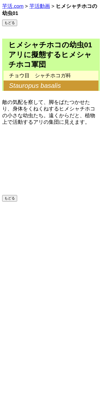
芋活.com (12, 6)
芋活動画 (39, 6)
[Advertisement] (51, 255)
